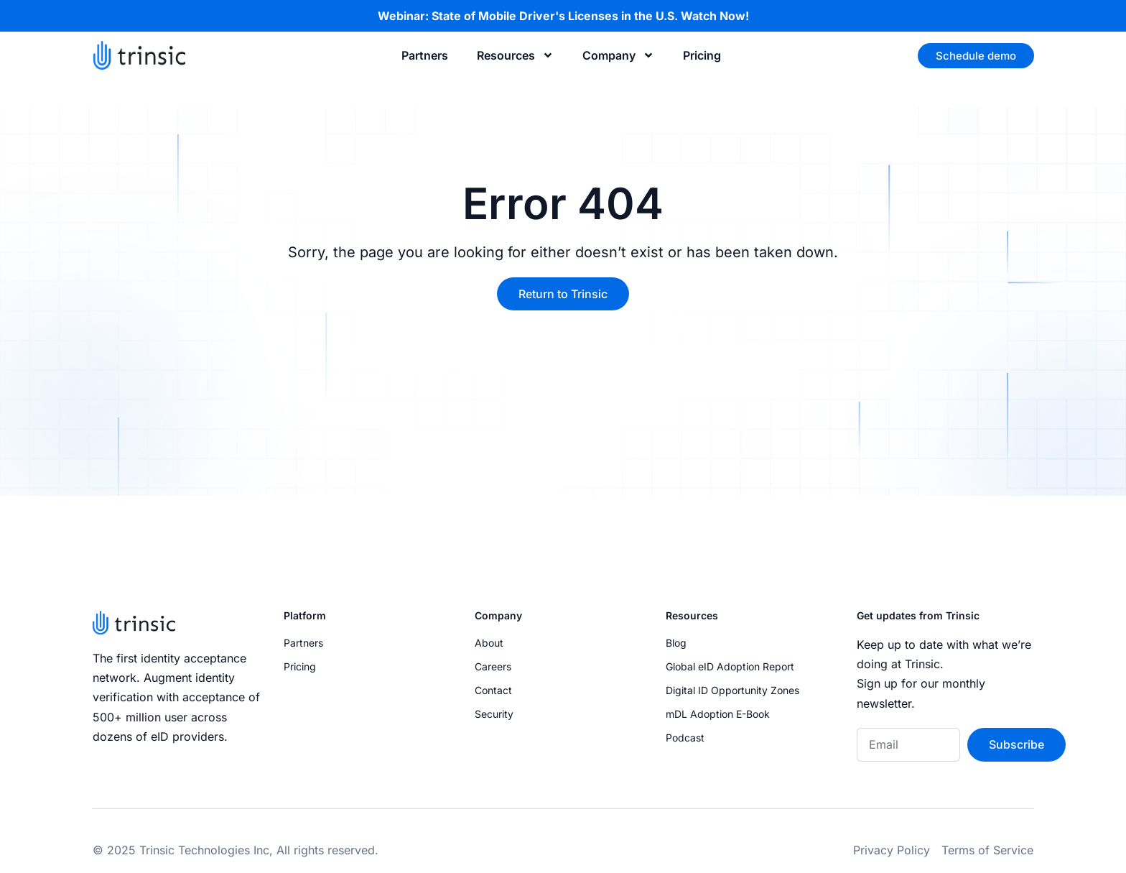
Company (618, 55)
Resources (515, 55)
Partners (424, 55)
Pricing (702, 55)
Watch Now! (715, 16)
